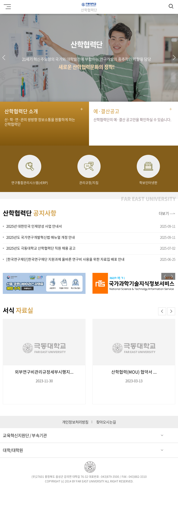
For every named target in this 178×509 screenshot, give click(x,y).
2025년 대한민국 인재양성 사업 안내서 (34, 226)
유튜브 (109, 490)
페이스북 (55, 490)
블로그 (95, 490)
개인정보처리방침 (75, 422)
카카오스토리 (122, 490)
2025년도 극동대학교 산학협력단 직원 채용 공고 (41, 248)
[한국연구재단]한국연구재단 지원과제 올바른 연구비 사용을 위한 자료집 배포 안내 (65, 259)
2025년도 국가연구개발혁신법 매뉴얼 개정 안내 (40, 237)
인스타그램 (82, 490)
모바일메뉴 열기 (6, 5)
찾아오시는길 (106, 422)
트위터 (69, 490)
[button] (174, 57)
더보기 (164, 213)
